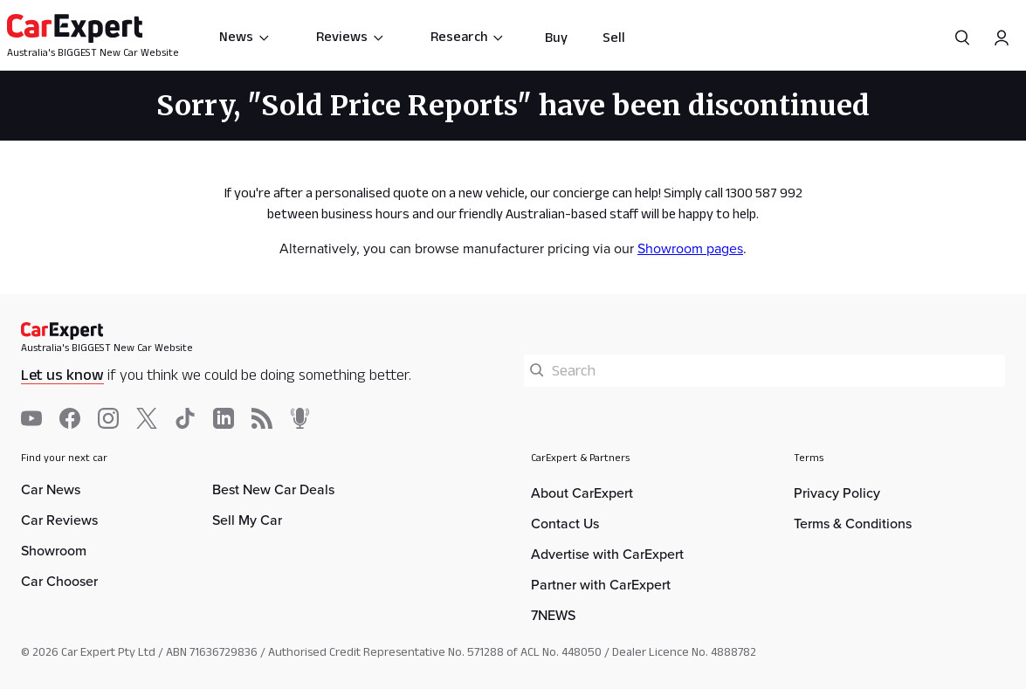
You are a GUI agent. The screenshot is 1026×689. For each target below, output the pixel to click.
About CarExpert (582, 493)
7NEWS (553, 615)
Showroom (53, 551)
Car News (50, 489)
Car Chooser (59, 581)
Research (467, 36)
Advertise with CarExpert (607, 554)
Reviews (350, 36)
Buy (556, 37)
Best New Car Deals (273, 489)
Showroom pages (690, 248)
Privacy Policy (837, 493)
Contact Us (565, 523)
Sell (614, 37)
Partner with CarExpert (601, 585)
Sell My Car (247, 520)
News (245, 36)
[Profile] (1001, 37)
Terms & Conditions (853, 523)
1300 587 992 (764, 192)
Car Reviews (59, 520)
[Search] (962, 37)
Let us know (62, 374)
